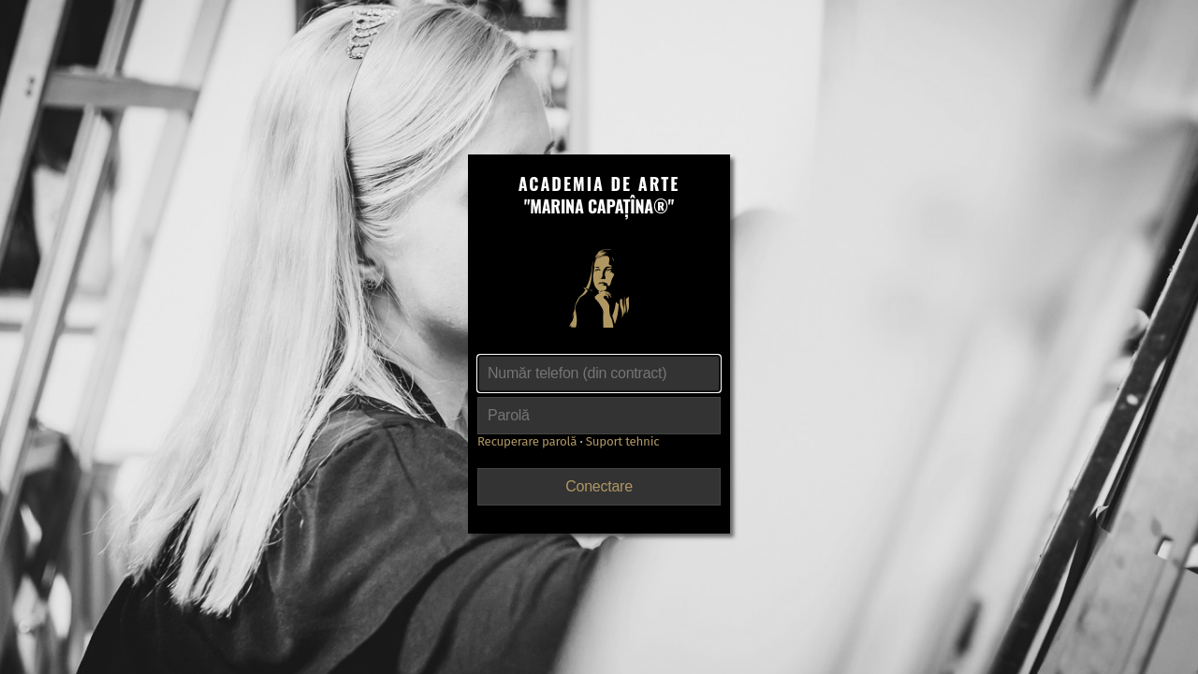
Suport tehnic (623, 441)
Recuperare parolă (527, 441)
